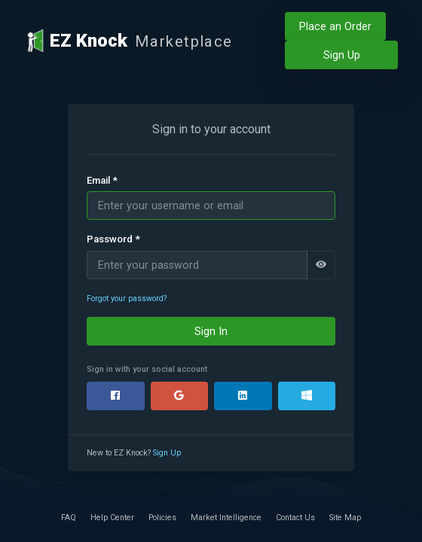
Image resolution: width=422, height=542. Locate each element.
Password (113, 239)
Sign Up (341, 55)
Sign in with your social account (147, 369)
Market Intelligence (226, 517)
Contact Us (295, 517)
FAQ (68, 517)
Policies (162, 517)
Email (102, 180)
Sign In (211, 331)
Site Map (345, 517)
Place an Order (335, 26)
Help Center (112, 517)
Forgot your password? (127, 298)
